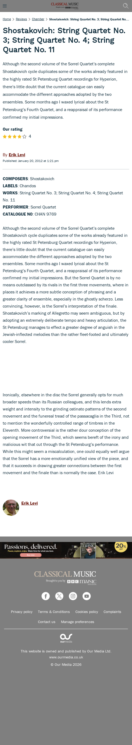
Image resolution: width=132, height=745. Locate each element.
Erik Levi (29, 503)
